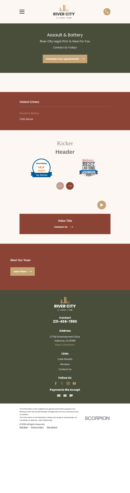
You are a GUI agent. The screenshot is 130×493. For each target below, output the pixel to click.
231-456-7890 (65, 322)
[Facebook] (55, 384)
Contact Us (65, 369)
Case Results (65, 359)
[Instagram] (68, 384)
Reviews (65, 364)
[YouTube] (74, 384)
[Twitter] (61, 384)
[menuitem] (65, 113)
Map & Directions (65, 345)
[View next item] (70, 186)
